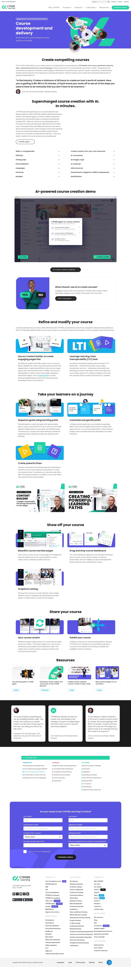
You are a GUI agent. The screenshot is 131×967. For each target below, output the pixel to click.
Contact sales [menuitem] (98, 909)
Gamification (56, 781)
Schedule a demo (120, 7)
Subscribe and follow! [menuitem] (101, 934)
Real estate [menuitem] (49, 937)
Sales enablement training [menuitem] (78, 912)
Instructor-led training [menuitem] (77, 940)
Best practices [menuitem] (99, 945)
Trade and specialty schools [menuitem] (54, 954)
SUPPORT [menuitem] (126, 2)
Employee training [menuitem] (76, 901)
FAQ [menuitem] (95, 923)
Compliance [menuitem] (74, 909)
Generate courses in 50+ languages (34, 778)
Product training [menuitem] (75, 920)
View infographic (65, 298)
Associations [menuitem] (49, 923)
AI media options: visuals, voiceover (34, 775)
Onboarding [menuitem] (74, 898)
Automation (86, 769)
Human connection (58, 778)
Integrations (86, 772)
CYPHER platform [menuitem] (51, 884)
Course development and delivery (34, 772)
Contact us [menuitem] (97, 906)
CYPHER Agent (24, 142)
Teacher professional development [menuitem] (81, 934)
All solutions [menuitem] (74, 881)
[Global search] (100, 2)
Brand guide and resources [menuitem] (103, 931)
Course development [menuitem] (52, 892)
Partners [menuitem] (97, 901)
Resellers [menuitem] (97, 903)
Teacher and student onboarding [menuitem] (81, 937)
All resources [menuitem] (98, 917)
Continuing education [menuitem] (77, 926)
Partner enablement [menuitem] (76, 889)
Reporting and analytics (89, 775)
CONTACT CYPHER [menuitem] (116, 2)
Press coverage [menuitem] (99, 937)
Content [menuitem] (51, 906)
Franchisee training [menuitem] (76, 895)
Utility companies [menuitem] (51, 945)
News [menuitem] (99, 895)
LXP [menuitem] (46, 889)
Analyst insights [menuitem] (99, 928)
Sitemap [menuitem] (91, 962)
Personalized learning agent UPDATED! (35, 769)
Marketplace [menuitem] (49, 909)
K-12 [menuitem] (46, 948)
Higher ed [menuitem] (48, 951)
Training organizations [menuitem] (52, 942)
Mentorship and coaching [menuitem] (78, 915)
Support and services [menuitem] (52, 912)
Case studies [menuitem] (98, 948)
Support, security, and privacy (91, 790)
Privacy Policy (46, 851)
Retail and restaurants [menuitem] (52, 940)
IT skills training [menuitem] (75, 923)
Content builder (43, 375)
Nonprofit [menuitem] (48, 934)
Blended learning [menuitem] (75, 929)
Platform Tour (30, 758)
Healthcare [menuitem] (49, 931)
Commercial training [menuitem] (76, 892)
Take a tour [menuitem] (52, 901)
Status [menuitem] (101, 962)
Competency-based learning (61, 772)
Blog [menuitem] (95, 920)
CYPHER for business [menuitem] (52, 895)
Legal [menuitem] (70, 962)
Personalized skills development (62, 769)
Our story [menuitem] (97, 884)
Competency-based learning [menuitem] (79, 943)
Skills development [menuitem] (76, 903)
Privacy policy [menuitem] (80, 962)
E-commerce (86, 784)
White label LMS (87, 781)
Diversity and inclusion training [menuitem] (80, 917)
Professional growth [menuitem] (76, 906)
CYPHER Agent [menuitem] (54, 904)
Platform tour (21, 19)
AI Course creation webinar (64, 270)
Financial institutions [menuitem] (52, 926)
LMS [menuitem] (46, 887)
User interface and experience (91, 778)
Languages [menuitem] (60, 962)
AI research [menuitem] (101, 926)
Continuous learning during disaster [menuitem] (82, 931)
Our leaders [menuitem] (98, 887)
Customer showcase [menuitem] (101, 950)
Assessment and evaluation (61, 775)
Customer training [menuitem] (76, 887)
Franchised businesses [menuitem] (53, 928)
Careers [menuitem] (100, 890)
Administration (87, 787)
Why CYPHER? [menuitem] (98, 881)
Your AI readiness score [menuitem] (55, 881)
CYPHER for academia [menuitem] (52, 898)
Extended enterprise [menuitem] (76, 884)
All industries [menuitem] (49, 920)
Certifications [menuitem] (74, 945)
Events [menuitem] (99, 898)
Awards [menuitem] (96, 892)
